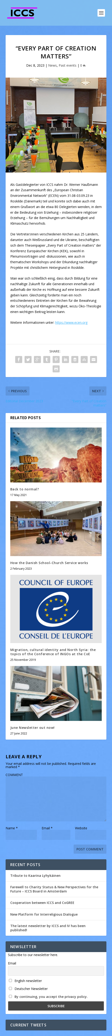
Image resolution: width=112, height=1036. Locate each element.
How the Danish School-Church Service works (49, 563)
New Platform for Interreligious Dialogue (44, 914)
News (52, 65)
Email (47, 828)
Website (81, 828)
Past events (67, 65)
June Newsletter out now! (32, 727)
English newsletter (25, 980)
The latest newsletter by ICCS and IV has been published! (48, 928)
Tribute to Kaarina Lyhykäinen (35, 875)
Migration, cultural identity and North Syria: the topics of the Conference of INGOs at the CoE (53, 652)
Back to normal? (24, 489)
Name (12, 828)
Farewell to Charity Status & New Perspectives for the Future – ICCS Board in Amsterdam (54, 889)
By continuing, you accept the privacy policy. (51, 996)
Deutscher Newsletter (28, 988)
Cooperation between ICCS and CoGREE (42, 902)
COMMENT (14, 775)
